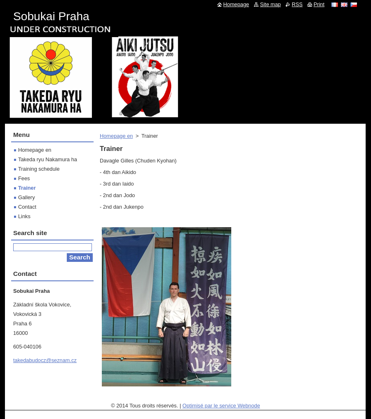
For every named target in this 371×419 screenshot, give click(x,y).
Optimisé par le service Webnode (221, 406)
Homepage (236, 4)
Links (24, 216)
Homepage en (116, 136)
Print (319, 4)
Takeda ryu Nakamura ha (47, 159)
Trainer (27, 188)
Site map (270, 4)
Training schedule (39, 169)
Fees (24, 178)
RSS (297, 4)
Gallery (26, 197)
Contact (27, 207)
